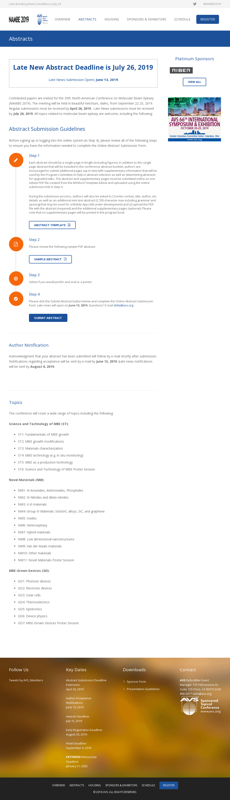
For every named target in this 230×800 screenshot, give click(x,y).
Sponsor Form (136, 682)
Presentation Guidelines (143, 689)
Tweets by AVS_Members (26, 680)
